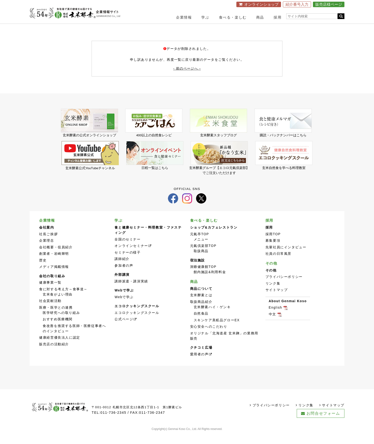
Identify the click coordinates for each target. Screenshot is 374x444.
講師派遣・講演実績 (131, 290)
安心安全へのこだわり (208, 336)
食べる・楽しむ (233, 17)
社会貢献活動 (50, 310)
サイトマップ (276, 299)
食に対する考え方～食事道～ (63, 298)
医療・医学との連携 (56, 316)
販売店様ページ (328, 4)
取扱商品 (201, 260)
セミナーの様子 (127, 261)
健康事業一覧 (50, 292)
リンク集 (272, 292)
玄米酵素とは (201, 304)
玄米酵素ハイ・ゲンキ (212, 316)
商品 (260, 17)
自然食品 (201, 323)
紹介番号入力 (297, 4)
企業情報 (184, 17)
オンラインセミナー (131, 255)
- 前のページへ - (187, 74)
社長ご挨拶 (48, 243)
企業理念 (46, 250)
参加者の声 (123, 274)
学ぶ (205, 17)
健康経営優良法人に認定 (59, 347)
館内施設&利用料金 (210, 281)
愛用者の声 (199, 363)
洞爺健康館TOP (203, 276)
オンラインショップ (261, 4)
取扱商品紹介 (201, 311)
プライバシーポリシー (284, 286)
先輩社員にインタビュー (285, 256)
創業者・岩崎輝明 (54, 263)
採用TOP (273, 243)
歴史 (43, 269)
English (275, 317)
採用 (277, 17)
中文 (272, 323)
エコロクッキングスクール (136, 322)
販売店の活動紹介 (54, 353)
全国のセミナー (127, 248)
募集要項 (272, 250)
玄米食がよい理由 (58, 303)
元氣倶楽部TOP (203, 255)
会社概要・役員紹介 (56, 256)
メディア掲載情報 (54, 276)
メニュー (201, 248)
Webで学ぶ (124, 306)
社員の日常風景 (278, 263)
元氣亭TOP (199, 243)
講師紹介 (121, 268)
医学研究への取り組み (61, 322)
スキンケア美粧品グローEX (217, 329)
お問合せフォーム (323, 422)
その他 (271, 272)
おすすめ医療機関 (58, 328)
